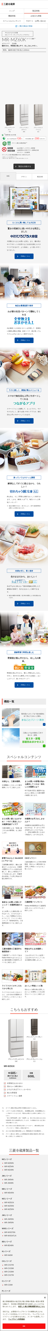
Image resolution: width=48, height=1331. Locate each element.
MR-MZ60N (9, 1163)
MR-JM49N (8, 1183)
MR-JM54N (8, 1180)
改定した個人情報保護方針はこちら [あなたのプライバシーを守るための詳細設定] (31, 1306)
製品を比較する (24, 166)
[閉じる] (45, 1297)
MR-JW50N (9, 1222)
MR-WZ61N (9, 1202)
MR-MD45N (9, 1193)
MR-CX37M (9, 1265)
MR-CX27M (9, 1275)
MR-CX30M (9, 1272)
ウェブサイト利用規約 (16, 1319)
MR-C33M (8, 1285)
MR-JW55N (9, 1219)
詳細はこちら (25, 256)
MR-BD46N (9, 1245)
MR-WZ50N (9, 1209)
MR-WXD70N (9, 1232)
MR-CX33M (9, 1268)
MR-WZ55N (9, 1206)
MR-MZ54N (9, 1166)
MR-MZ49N (9, 1170)
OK (24, 1326)
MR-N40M (8, 1255)
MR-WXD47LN (10, 1236)
